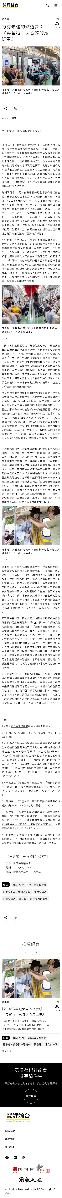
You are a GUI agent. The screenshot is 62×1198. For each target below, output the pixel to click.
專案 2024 (18, 1038)
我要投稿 (31, 1096)
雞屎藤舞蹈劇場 (38, 899)
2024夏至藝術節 (37, 884)
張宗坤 (6, 1002)
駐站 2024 (18, 884)
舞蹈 (5, 884)
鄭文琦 (6, 19)
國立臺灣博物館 (19, 726)
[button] (26, 953)
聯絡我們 (10, 1139)
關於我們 (10, 1130)
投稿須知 (10, 1147)
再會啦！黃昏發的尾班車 (16, 891)
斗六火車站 (40, 891)
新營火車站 (9, 899)
